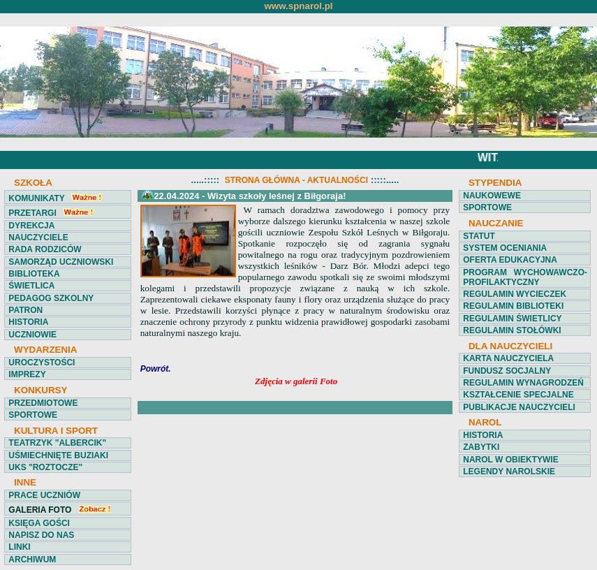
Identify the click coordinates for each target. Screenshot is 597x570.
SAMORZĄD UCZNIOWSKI (60, 262)
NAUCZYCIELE (38, 237)
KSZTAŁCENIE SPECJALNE (518, 395)
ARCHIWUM (32, 559)
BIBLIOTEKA (33, 274)
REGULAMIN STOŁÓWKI (512, 330)
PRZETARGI (32, 213)
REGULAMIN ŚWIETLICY (512, 318)
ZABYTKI (481, 447)
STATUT (479, 236)
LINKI (19, 547)
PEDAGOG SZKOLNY (51, 298)
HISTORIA (28, 322)
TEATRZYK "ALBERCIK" (57, 443)
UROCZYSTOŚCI (41, 362)
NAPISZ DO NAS (41, 535)
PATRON (25, 310)
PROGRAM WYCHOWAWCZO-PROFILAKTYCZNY (525, 277)
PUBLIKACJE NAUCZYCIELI (519, 407)
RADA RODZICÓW (44, 249)
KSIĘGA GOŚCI (39, 523)
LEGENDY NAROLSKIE (509, 471)
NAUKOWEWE (492, 195)
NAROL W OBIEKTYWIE (510, 460)
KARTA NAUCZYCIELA (508, 358)
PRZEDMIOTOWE (43, 403)
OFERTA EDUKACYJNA (510, 260)
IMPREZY (26, 374)
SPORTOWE (32, 415)
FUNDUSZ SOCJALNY (507, 371)
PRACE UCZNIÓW (44, 495)
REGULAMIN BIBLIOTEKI (513, 306)
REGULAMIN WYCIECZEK (514, 294)
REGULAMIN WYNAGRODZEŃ (523, 383)
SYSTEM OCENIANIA (505, 248)
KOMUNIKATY (36, 198)
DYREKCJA (31, 226)
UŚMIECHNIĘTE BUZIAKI (58, 455)
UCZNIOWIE (32, 334)
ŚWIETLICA (31, 286)
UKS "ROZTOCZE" (45, 467)
